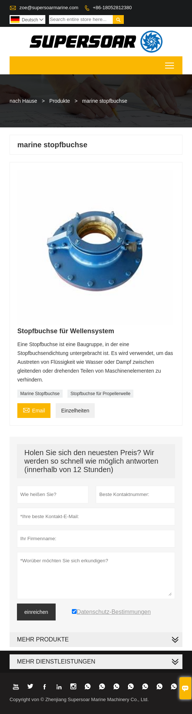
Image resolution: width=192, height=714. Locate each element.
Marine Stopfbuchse (40, 393)
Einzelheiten (75, 411)
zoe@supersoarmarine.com (49, 7)
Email (34, 410)
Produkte (59, 101)
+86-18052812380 (112, 7)
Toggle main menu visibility (170, 63)
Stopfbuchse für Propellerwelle (100, 393)
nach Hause (23, 101)
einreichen (36, 612)
